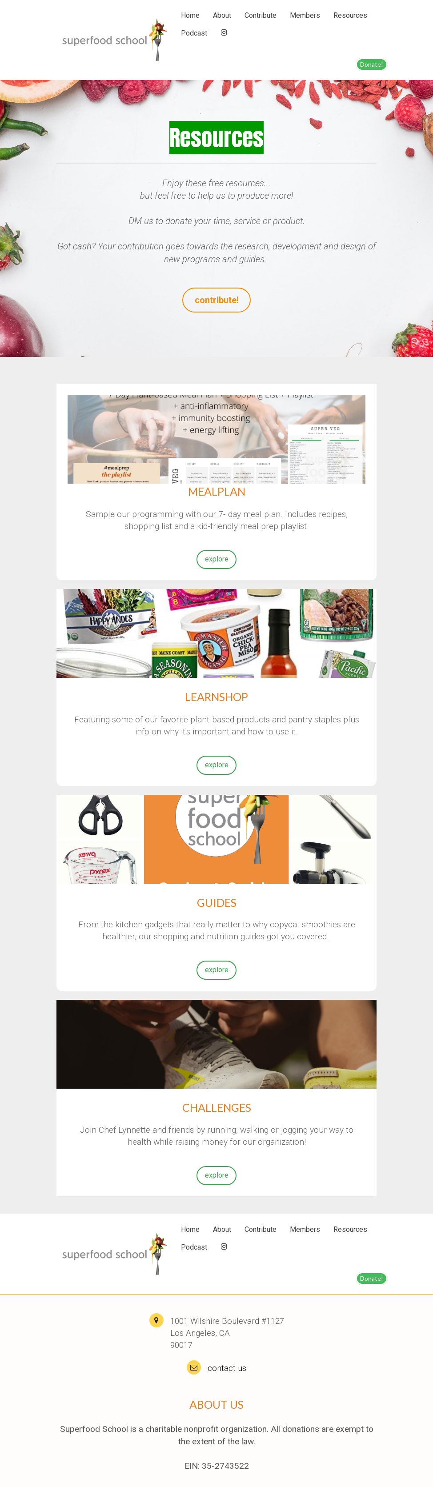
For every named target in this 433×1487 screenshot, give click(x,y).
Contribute (261, 15)
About (222, 15)
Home (190, 15)
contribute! (217, 299)
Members (305, 15)
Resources (350, 15)
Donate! (371, 64)
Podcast (194, 33)
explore (217, 558)
